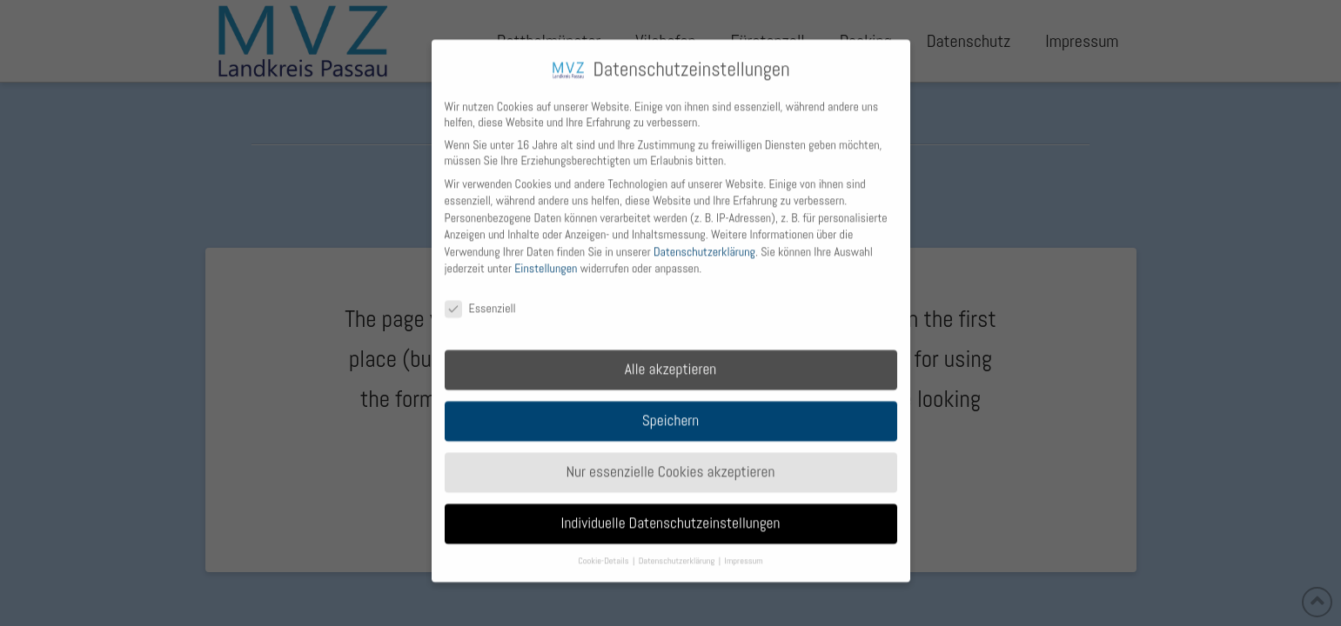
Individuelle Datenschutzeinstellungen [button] (671, 513)
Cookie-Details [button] (604, 551)
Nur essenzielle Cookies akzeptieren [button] (671, 462)
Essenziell (480, 300)
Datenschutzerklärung (704, 242)
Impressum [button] (744, 551)
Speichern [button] (671, 411)
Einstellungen (545, 260)
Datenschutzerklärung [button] (678, 551)
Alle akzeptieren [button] (671, 360)
